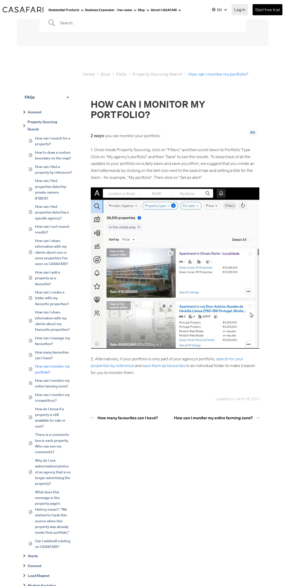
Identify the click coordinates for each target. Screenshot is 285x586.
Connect (34, 565)
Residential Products (66, 10)
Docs (105, 74)
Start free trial (267, 9)
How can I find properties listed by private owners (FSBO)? (50, 189)
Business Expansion (99, 10)
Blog (143, 10)
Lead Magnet (39, 575)
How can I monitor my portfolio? (52, 369)
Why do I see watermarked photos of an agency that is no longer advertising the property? (53, 472)
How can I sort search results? (52, 229)
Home (89, 74)
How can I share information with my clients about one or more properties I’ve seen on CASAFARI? (51, 252)
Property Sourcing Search (42, 125)
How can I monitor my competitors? (52, 397)
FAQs (121, 74)
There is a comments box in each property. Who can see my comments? (52, 443)
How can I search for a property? (52, 141)
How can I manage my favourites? (52, 340)
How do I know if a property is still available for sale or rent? (50, 417)
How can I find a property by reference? (53, 169)
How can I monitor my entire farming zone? (52, 383)
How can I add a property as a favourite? (47, 278)
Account (34, 111)
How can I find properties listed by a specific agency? (52, 212)
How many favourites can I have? (52, 355)
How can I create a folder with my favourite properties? (52, 298)
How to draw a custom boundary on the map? (53, 155)
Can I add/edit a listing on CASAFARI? (52, 543)
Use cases (127, 10)
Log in (239, 9)
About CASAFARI (166, 10)
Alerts (33, 555)
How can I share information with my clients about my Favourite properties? (52, 321)
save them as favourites (163, 365)
